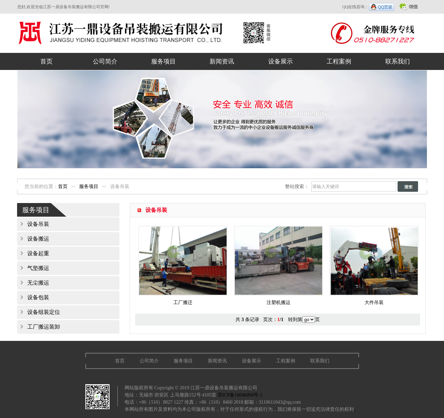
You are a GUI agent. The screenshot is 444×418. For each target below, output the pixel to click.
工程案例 (339, 61)
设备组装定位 (43, 312)
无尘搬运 (38, 283)
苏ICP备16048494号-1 (240, 395)
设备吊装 (38, 224)
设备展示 (280, 61)
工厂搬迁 (183, 299)
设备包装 (38, 297)
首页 (46, 61)
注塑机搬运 (278, 299)
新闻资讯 (222, 61)
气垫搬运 (38, 268)
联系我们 (397, 61)
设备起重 (38, 253)
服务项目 (163, 61)
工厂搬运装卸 (43, 327)
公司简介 (105, 61)
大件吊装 (374, 299)
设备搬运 (38, 239)
